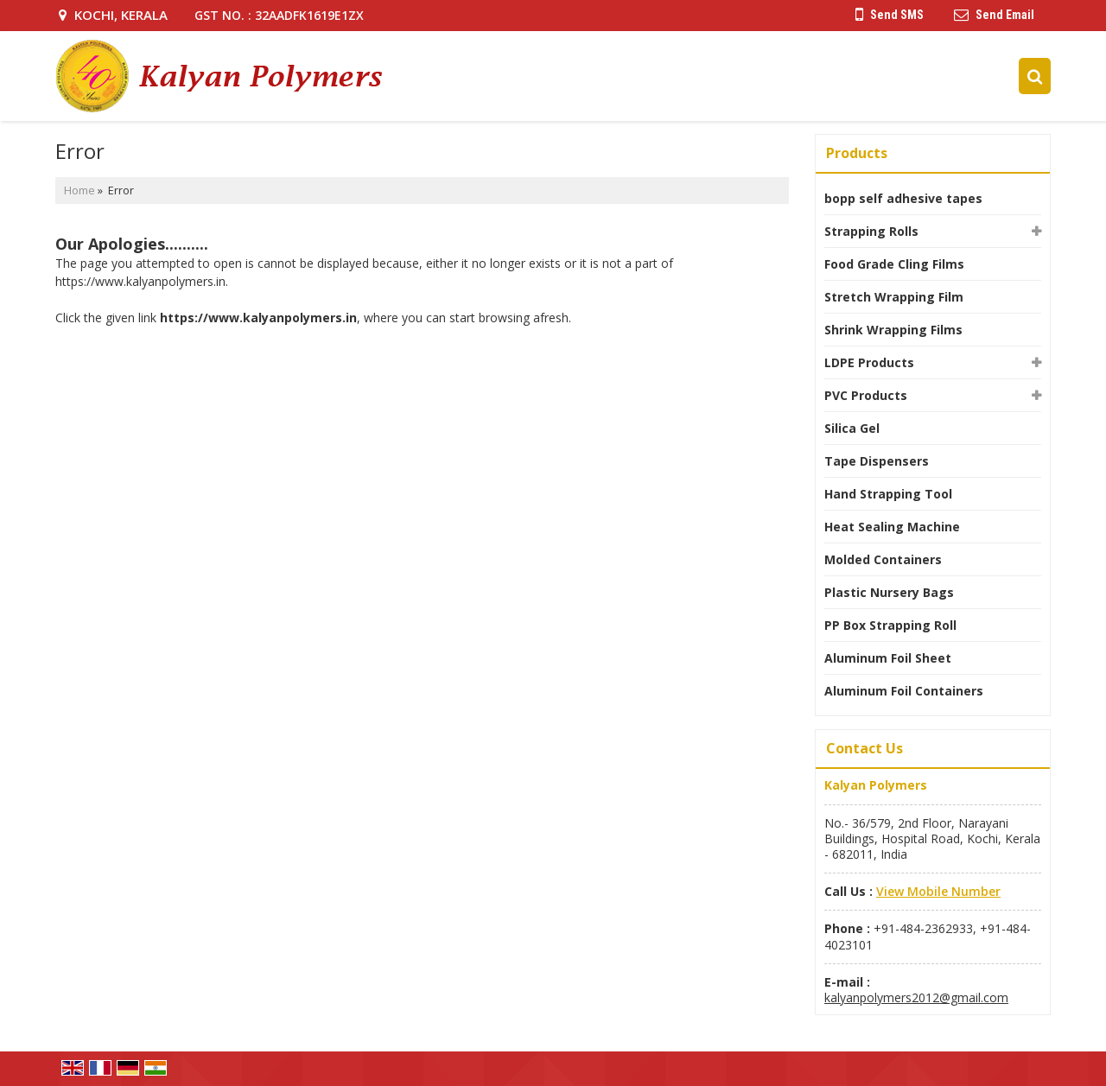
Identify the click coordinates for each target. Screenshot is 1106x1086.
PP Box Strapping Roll (890, 625)
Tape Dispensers (876, 461)
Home (79, 190)
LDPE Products (869, 362)
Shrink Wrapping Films (893, 329)
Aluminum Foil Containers (903, 691)
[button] (938, 891)
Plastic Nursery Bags (889, 592)
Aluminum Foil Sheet (887, 658)
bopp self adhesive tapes (903, 198)
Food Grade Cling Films (894, 264)
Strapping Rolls (871, 231)
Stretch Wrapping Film (893, 297)
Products (856, 152)
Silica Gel (852, 428)
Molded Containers (883, 559)
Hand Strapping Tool (888, 494)
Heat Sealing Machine (892, 526)
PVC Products (865, 395)
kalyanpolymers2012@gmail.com (916, 997)
